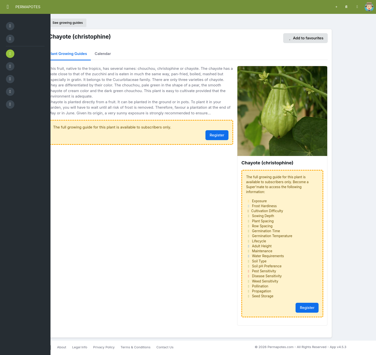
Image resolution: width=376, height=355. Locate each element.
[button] (336, 6)
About (61, 347)
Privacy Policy (104, 347)
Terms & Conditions (135, 347)
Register (217, 135)
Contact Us (165, 347)
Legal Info (79, 347)
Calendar (103, 53)
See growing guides (65, 23)
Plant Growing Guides (68, 53)
